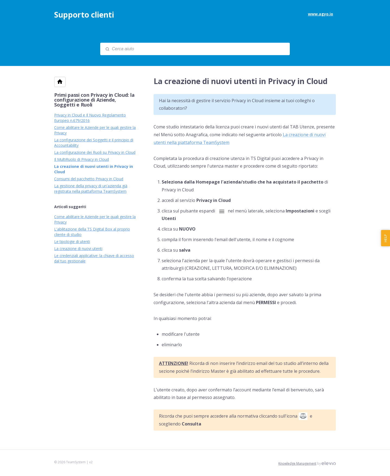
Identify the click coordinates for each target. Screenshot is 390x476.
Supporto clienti (84, 14)
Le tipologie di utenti (72, 241)
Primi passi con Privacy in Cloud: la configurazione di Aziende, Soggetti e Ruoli (94, 100)
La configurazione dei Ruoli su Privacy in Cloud (94, 152)
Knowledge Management (297, 463)
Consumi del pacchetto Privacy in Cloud (88, 178)
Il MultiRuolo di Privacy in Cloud (81, 159)
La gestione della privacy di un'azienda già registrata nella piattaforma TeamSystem (90, 188)
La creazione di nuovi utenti (78, 248)
